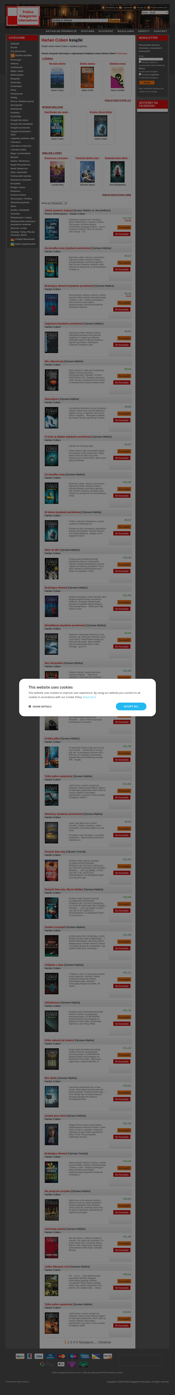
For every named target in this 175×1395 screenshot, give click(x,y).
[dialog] (87, 697)
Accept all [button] (131, 706)
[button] (40, 706)
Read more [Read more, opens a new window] (89, 697)
